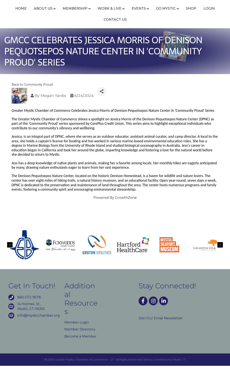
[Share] (101, 100)
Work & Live (103, 13)
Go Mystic (208, 13)
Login (108, 29)
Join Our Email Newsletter (161, 327)
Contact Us (132, 29)
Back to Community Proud (32, 94)
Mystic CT (179, 368)
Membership (69, 13)
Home (15, 13)
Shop (91, 29)
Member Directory (79, 339)
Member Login (76, 332)
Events (133, 13)
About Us (37, 13)
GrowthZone (126, 207)
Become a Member (80, 346)
